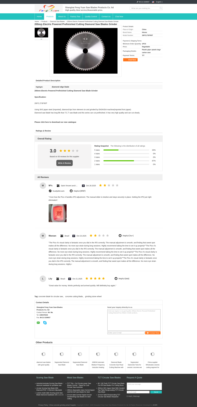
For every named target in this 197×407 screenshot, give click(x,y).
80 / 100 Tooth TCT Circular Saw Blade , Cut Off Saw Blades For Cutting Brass (111, 384)
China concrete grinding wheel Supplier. (63, 405)
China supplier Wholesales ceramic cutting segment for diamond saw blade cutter (152, 365)
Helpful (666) (124, 279)
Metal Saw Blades (75, 378)
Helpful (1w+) (128, 236)
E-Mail (129, 396)
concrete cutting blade (74, 296)
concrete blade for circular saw (51, 296)
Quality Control (91, 17)
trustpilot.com (59, 191)
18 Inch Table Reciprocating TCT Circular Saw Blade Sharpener (109, 396)
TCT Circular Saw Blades (109, 378)
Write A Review (64, 163)
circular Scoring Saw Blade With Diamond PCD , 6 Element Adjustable (49, 389)
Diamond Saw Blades (57, 21)
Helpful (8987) (80, 191)
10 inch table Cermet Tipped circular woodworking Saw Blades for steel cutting (79, 397)
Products (50, 17)
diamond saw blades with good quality (44, 363)
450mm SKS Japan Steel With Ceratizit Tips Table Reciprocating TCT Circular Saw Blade (111, 390)
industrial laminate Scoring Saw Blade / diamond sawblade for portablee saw (49, 384)
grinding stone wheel (93, 296)
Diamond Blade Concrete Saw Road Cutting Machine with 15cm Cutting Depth (116, 365)
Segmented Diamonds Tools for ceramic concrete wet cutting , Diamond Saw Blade (134, 365)
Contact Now (153, 333)
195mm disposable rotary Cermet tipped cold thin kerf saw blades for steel (80, 391)
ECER (155, 405)
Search (161, 8)
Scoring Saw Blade (45, 378)
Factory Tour (75, 17)
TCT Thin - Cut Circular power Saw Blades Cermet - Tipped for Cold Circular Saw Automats (79, 385)
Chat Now (119, 17)
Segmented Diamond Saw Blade (62, 363)
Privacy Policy (43, 405)
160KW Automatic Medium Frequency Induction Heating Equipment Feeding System (98, 365)
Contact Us (106, 17)
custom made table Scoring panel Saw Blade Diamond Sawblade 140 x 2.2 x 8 (49, 394)
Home (39, 17)
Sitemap (136, 396)
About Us (62, 17)
